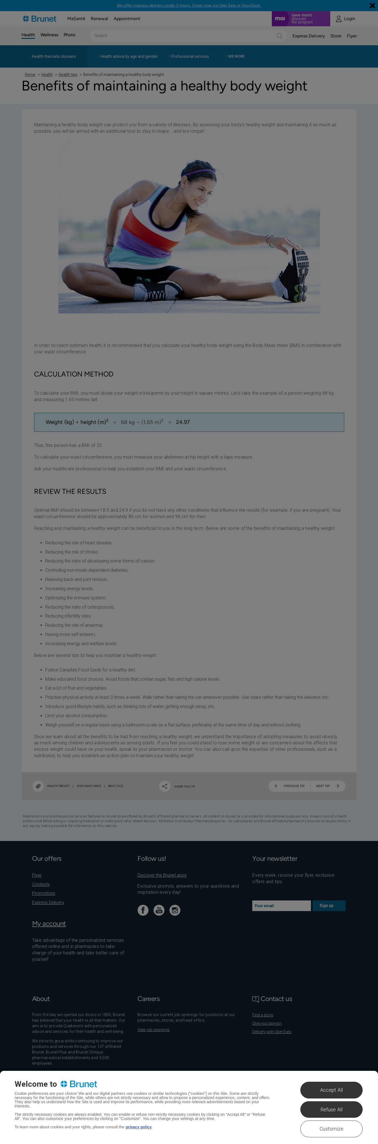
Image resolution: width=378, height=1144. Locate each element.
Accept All (331, 1090)
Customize (331, 1129)
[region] (189, 1107)
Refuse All (331, 1109)
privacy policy (139, 1127)
